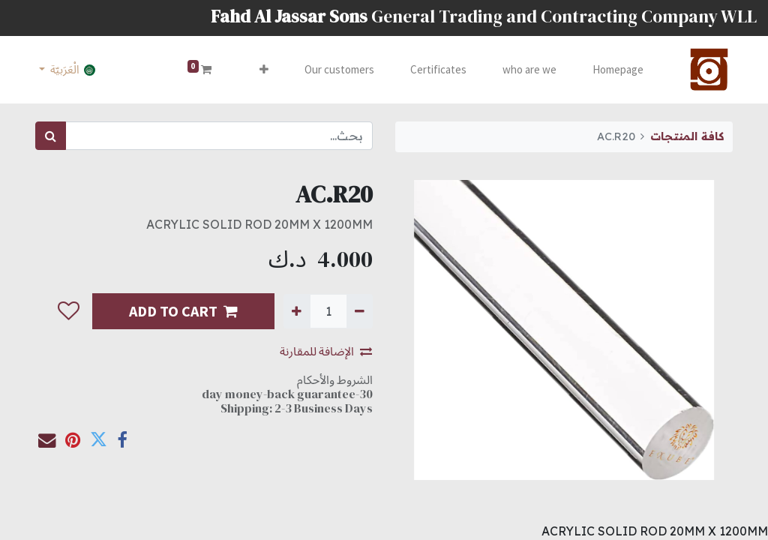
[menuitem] (618, 70)
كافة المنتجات (687, 136)
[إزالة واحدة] (359, 311)
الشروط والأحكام (335, 379)
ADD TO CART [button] (183, 311)
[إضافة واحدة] (297, 311)
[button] (264, 70)
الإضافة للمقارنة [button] (326, 351)
